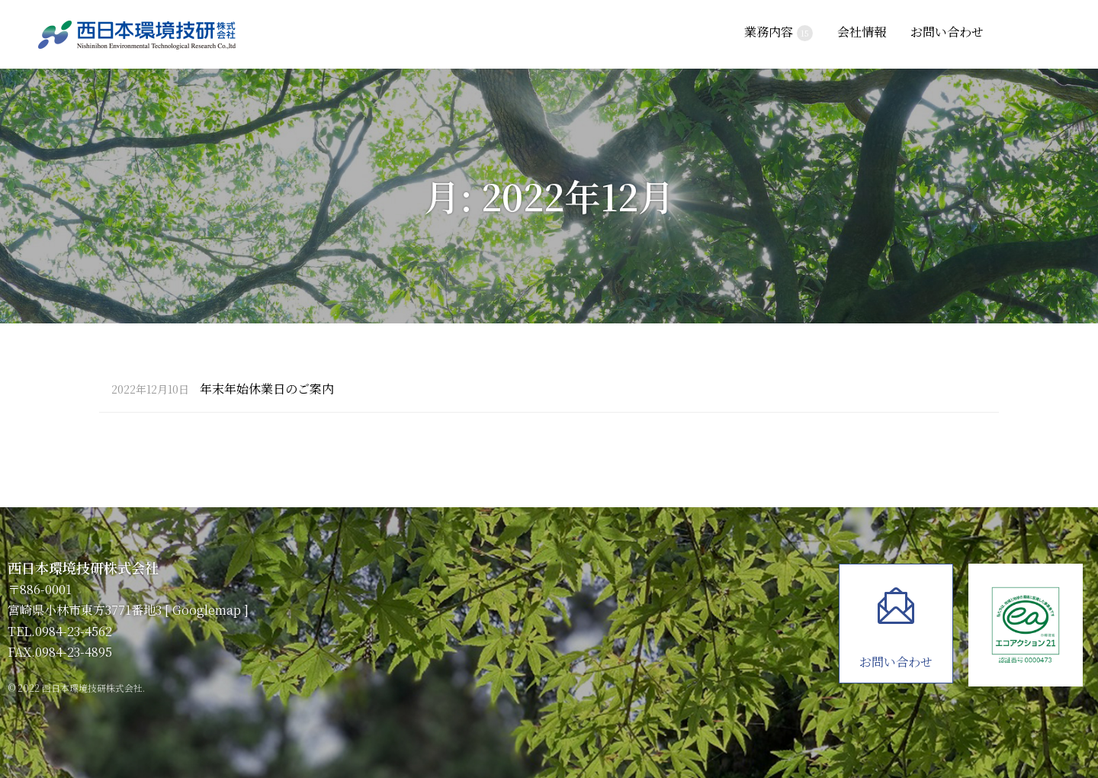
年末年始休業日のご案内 (222, 389)
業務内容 (778, 32)
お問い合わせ (947, 31)
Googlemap (206, 610)
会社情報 (861, 31)
